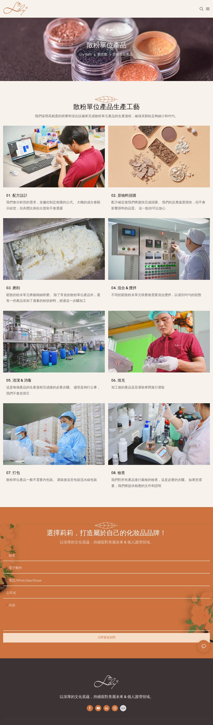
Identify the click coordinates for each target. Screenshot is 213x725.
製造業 (102, 54)
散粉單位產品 (123, 54)
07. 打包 (13, 473)
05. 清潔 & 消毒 (18, 380)
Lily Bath (85, 54)
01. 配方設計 (16, 195)
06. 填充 (118, 380)
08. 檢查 (118, 473)
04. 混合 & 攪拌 (123, 288)
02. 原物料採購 (123, 195)
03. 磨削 (13, 288)
